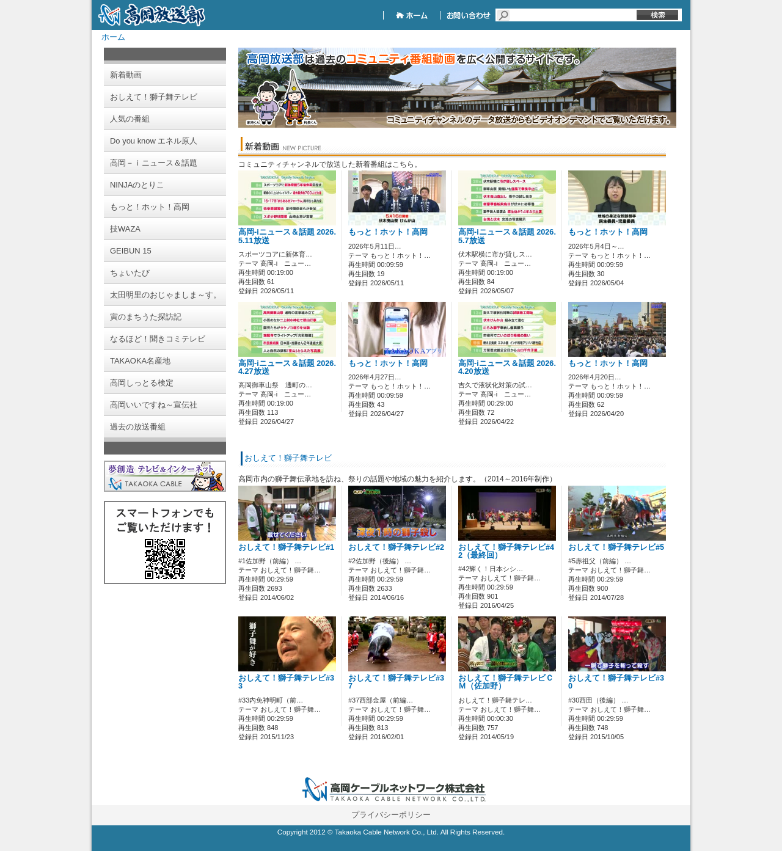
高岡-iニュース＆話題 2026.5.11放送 (287, 236)
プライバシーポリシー (391, 814)
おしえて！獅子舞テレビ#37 (396, 682)
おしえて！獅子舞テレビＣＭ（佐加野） (506, 682)
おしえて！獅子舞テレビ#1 (286, 547)
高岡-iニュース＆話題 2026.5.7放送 (507, 236)
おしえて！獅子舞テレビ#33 (286, 682)
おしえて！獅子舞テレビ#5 (616, 547)
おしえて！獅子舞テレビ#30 (616, 682)
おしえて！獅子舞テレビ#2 (396, 547)
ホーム (113, 37)
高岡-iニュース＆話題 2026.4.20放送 (507, 367)
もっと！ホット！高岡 (388, 232)
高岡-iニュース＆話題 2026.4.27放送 (287, 367)
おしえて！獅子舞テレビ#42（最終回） (506, 551)
